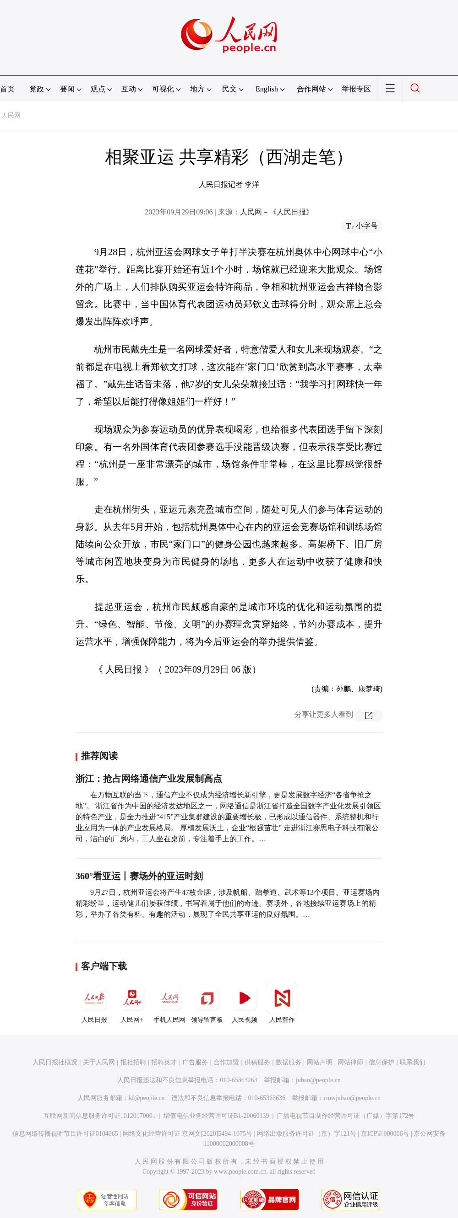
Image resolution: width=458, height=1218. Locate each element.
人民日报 (94, 1002)
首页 (7, 89)
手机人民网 (169, 1002)
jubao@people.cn (318, 1080)
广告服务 (195, 1062)
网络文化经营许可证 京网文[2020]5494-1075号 (188, 1133)
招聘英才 (164, 1062)
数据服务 (288, 1062)
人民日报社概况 (55, 1062)
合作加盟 (226, 1062)
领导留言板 (207, 1002)
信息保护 (381, 1062)
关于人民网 (99, 1062)
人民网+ (132, 1002)
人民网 (11, 115)
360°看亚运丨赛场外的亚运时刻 (139, 876)
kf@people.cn (147, 1098)
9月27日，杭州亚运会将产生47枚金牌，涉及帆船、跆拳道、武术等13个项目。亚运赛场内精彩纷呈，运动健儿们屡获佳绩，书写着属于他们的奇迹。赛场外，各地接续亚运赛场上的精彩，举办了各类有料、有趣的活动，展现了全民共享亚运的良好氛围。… (228, 903)
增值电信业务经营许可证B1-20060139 (216, 1115)
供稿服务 (257, 1062)
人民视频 (245, 1002)
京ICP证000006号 (385, 1133)
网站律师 (350, 1062)
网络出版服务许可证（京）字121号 (306, 1133)
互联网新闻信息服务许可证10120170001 (100, 1115)
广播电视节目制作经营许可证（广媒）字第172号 (345, 1115)
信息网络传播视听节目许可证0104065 (65, 1133)
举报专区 (356, 89)
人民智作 (282, 1002)
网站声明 (320, 1062)
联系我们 (412, 1062)
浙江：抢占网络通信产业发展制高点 (149, 779)
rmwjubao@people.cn (352, 1098)
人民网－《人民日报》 (276, 212)
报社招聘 (133, 1062)
